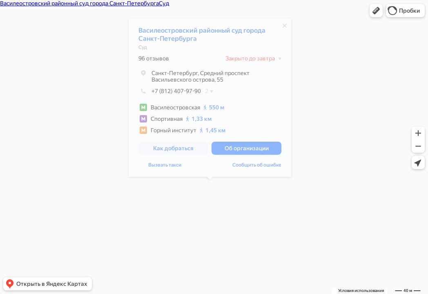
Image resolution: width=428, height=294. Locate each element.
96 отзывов (153, 60)
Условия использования (361, 290)
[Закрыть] (284, 27)
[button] (376, 10)
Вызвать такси (164, 167)
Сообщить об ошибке (256, 167)
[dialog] (210, 99)
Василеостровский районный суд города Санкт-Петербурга (201, 37)
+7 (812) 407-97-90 (169, 93)
